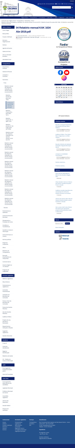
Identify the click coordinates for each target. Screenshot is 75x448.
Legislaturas (18, 423)
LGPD (56, 17)
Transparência (33, 17)
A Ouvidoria (42, 17)
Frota (32, 20)
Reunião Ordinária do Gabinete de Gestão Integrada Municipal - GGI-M (63, 145)
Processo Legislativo (8, 275)
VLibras (71, 4)
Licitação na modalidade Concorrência (62, 154)
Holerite (64, 239)
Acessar (72, 1)
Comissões (17, 426)
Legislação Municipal (20, 431)
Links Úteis (49, 17)
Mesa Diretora (18, 425)
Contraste (65, 4)
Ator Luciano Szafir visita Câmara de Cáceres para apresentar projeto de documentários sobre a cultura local (64, 209)
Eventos (4, 429)
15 (64, 93)
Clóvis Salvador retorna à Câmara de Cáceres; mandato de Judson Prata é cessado (64, 183)
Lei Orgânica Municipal (20, 429)
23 (66, 95)
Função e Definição (7, 425)
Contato (59, 4)
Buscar (57, 220)
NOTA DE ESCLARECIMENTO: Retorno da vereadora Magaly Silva (63, 175)
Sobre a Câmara (7, 27)
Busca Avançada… (60, 227)
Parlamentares (18, 422)
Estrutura (5, 426)
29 (64, 97)
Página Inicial (24, 17)
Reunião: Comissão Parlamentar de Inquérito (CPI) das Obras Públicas (63, 126)
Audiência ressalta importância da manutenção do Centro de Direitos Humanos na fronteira (64, 192)
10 (68, 91)
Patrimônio (27, 20)
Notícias (5, 428)
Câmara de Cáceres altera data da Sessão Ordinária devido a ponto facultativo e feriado (64, 200)
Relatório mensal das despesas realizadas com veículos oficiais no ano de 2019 (21, 22)
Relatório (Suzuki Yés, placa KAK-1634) (50, 22)
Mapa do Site (42, 4)
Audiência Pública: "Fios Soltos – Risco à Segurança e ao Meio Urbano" (63, 136)
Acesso (4, 422)
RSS (30, 425)
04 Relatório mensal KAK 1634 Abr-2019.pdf (27, 37)
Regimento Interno (19, 428)
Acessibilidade (51, 4)
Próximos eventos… (60, 166)
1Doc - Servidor (70, 17)
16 (66, 93)
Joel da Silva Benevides (22, 35)
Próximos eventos (60, 121)
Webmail (62, 17)
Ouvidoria (5, 340)
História (4, 423)
